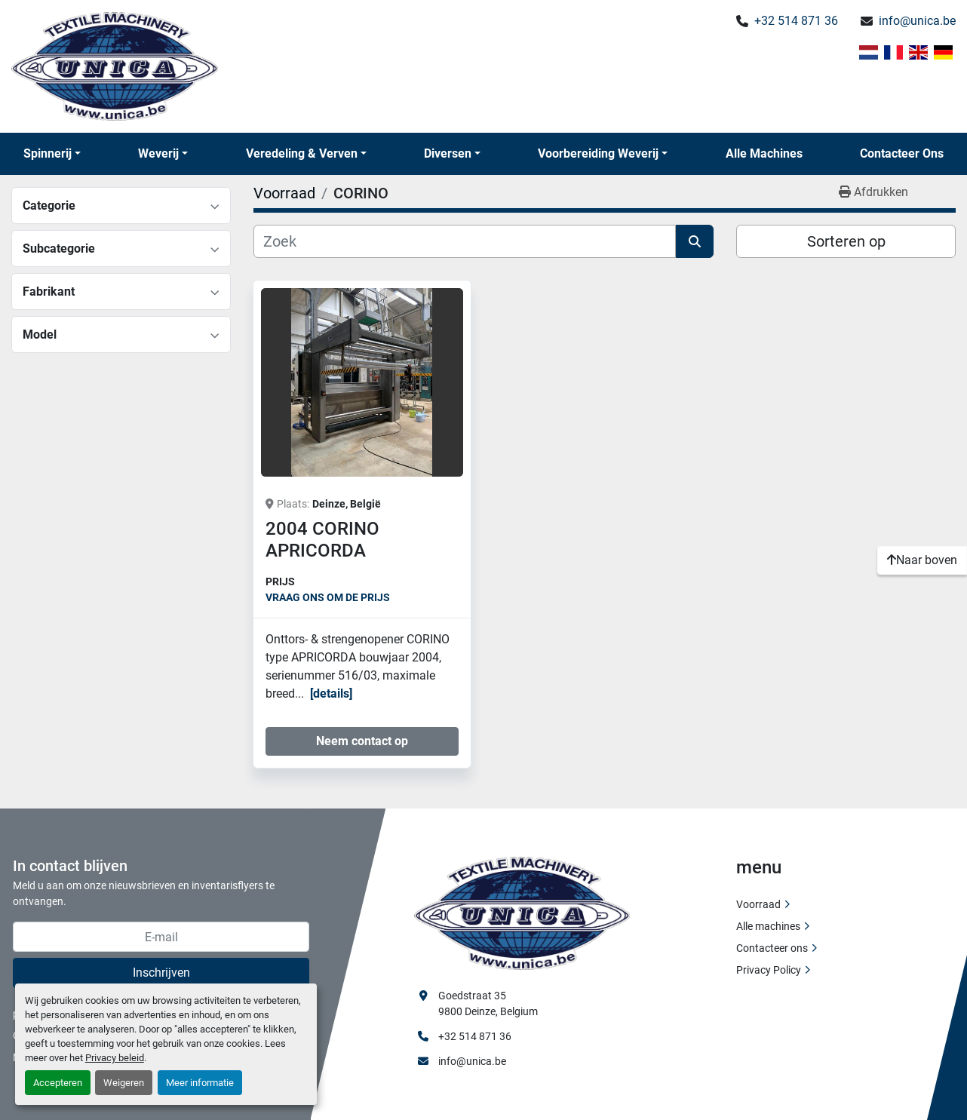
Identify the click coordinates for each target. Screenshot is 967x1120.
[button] (52, 154)
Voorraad (758, 904)
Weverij (158, 153)
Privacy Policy (768, 970)
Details (331, 693)
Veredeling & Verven (302, 153)
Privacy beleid (114, 1057)
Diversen (447, 153)
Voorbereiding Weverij (598, 153)
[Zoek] (464, 241)
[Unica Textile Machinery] (522, 913)
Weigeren (123, 1082)
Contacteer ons (902, 153)
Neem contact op (362, 741)
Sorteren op (846, 241)
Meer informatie (200, 1082)
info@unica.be (917, 21)
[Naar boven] (922, 560)
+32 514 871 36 (796, 21)
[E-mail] (161, 937)
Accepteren (57, 1082)
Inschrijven (161, 972)
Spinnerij (47, 153)
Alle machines (764, 153)
